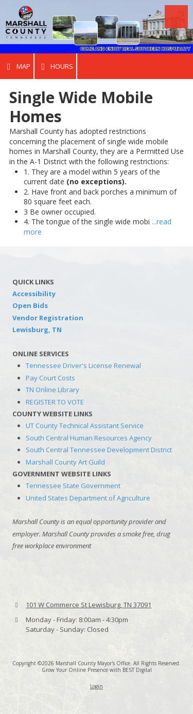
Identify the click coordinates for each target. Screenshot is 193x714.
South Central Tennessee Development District (99, 449)
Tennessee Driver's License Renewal (83, 365)
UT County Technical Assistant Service (85, 425)
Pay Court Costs (50, 377)
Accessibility (34, 293)
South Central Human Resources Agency (89, 437)
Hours (56, 66)
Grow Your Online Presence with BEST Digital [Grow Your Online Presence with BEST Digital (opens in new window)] (97, 669)
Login (96, 686)
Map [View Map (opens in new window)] (16, 66)
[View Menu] (176, 16)
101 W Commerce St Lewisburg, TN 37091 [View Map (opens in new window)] (88, 604)
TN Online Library (52, 389)
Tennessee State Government (73, 485)
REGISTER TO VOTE (55, 402)
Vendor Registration (47, 317)
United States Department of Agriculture (88, 498)
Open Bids (30, 305)
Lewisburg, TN (37, 329)
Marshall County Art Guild (65, 462)
